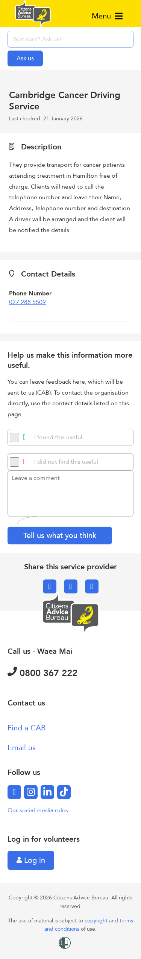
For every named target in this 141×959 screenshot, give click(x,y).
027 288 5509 (27, 302)
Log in (31, 860)
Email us (22, 747)
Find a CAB (27, 728)
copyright (97, 920)
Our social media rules (38, 810)
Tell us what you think (59, 535)
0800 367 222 (42, 673)
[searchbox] (70, 39)
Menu (107, 16)
